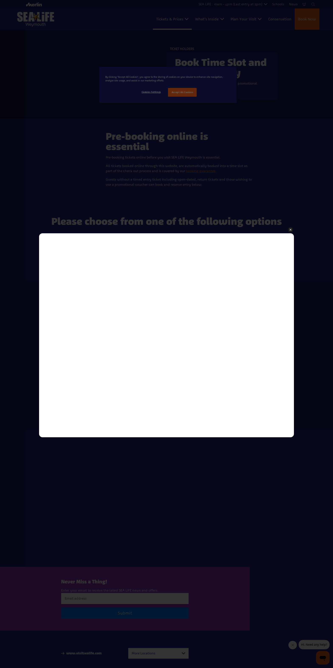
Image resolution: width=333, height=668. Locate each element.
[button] (290, 229)
